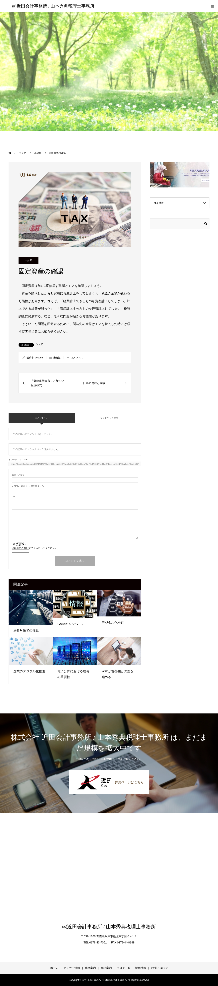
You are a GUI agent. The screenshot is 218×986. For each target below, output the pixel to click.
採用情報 (140, 968)
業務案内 (90, 968)
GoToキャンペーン (70, 624)
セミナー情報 (71, 968)
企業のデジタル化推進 (29, 671)
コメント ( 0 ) (41, 417)
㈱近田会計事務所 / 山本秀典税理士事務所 (53, 6)
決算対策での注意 (26, 630)
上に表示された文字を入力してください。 (34, 547)
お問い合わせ (159, 968)
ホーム (54, 968)
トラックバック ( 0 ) (108, 418)
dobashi (39, 357)
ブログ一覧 (124, 968)
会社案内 (106, 968)
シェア (39, 344)
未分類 (28, 260)
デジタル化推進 (113, 622)
